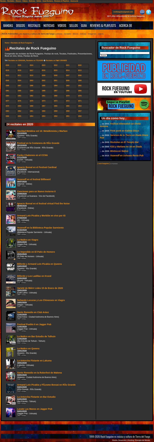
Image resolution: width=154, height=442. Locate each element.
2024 (31, 65)
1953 (43, 116)
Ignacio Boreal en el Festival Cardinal (31, 171)
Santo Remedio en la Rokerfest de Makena (34, 376)
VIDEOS (62, 25)
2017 (31, 70)
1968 (31, 106)
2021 (67, 65)
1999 (79, 80)
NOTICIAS (49, 25)
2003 (31, 80)
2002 (43, 80)
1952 (55, 116)
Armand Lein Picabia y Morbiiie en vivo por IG (36, 219)
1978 (79, 96)
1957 (79, 111)
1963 (7, 111)
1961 (31, 111)
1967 (43, 106)
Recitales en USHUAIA (16, 60)
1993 (67, 85)
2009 (43, 75)
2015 (55, 70)
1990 (19, 91)
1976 (19, 101)
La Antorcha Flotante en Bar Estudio (31, 400)
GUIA (84, 25)
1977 (7, 101)
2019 (7, 70)
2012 (7, 75)
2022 (55, 65)
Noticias (32, 1)
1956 (7, 116)
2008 (55, 75)
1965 (67, 106)
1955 (19, 116)
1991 (7, 91)
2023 (43, 65)
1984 (7, 96)
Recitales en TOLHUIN (34, 60)
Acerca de (74, 1)
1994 (55, 85)
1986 (67, 91)
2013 (79, 70)
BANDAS (8, 25)
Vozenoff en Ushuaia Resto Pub (127, 155)
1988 (43, 91)
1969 (19, 106)
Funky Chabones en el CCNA (27, 158)
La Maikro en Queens (23, 352)
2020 (79, 65)
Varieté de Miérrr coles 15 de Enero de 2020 (34, 291)
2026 (7, 65)
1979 (67, 96)
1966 (55, 106)
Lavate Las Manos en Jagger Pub (29, 412)
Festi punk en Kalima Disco (124, 130)
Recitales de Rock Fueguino (21, 43)
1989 (31, 91)
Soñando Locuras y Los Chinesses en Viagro (35, 303)
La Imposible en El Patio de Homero (30, 255)
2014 (67, 70)
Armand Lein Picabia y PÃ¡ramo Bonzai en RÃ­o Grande (41, 388)
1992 (79, 85)
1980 (55, 96)
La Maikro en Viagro (22, 243)
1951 (67, 116)
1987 (55, 91)
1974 (43, 101)
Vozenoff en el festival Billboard (28, 183)
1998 (7, 85)
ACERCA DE (125, 25)
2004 (19, 80)
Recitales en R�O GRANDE (56, 60)
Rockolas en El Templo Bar (124, 142)
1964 (79, 106)
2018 (19, 70)
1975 (31, 101)
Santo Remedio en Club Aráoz (32, 316)
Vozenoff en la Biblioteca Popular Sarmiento (35, 231)
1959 (55, 111)
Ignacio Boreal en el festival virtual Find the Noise (38, 207)
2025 (19, 65)
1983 (19, 96)
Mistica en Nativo (119, 151)
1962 (19, 111)
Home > (8, 43)
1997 (19, 85)
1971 (79, 101)
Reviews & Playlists (61, 1)
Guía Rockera (48, 1)
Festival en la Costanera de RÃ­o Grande (32, 146)
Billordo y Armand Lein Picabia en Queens (34, 267)
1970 (7, 106)
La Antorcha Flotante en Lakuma (29, 364)
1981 (43, 96)
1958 (67, 111)
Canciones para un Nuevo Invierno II (31, 195)
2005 (7, 80)
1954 (31, 116)
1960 (43, 111)
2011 (19, 75)
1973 (55, 101)
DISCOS (20, 25)
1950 (79, 116)
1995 (43, 85)
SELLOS (73, 25)
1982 (31, 96)
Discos (18, 1)
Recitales (10, 1)
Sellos (39, 1)
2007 (67, 75)
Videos (25, 1)
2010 (31, 75)
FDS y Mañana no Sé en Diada (126, 146)
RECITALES (34, 25)
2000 (67, 80)
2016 (43, 70)
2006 (79, 75)
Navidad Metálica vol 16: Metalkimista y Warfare (36, 134)
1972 (67, 101)
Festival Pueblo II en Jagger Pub (28, 328)
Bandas (3, 1)
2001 (55, 80)
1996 (31, 85)
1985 (79, 91)
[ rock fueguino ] (103, 163)
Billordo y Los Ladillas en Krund (28, 279)
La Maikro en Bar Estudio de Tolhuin (31, 340)
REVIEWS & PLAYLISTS (103, 25)
